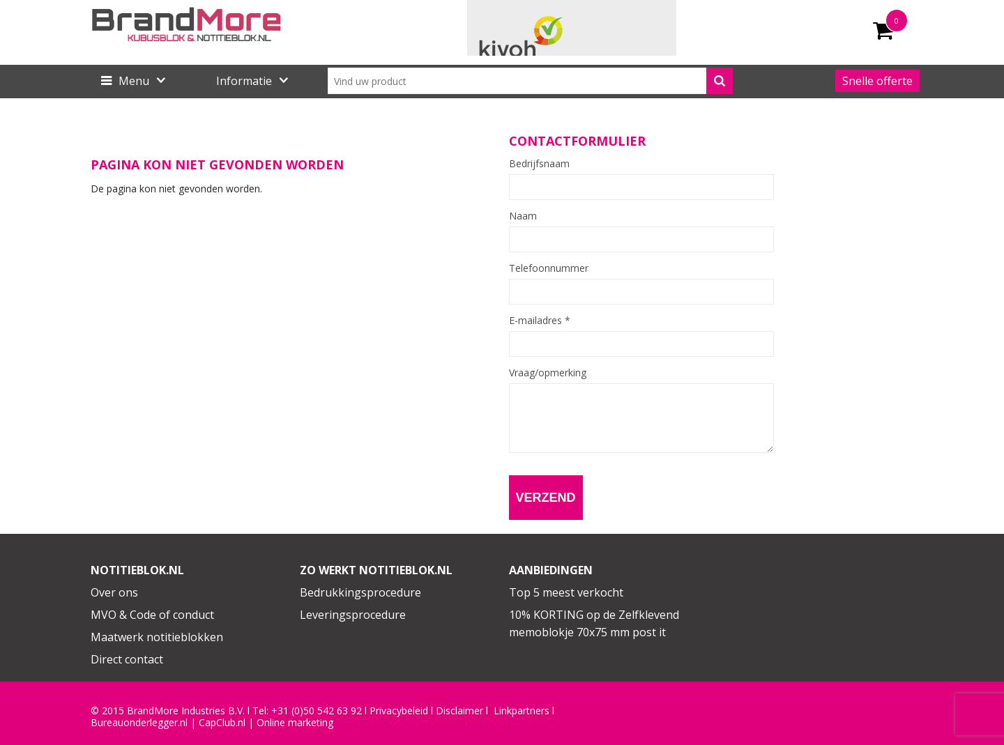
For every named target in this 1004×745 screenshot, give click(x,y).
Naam (523, 216)
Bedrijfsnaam (539, 164)
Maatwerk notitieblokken (157, 637)
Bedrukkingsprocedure (360, 592)
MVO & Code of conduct (152, 614)
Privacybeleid (399, 710)
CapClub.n (221, 722)
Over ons (114, 592)
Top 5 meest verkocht (566, 592)
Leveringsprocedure (353, 614)
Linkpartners (521, 710)
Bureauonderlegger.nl (139, 722)
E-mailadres (539, 320)
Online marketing (295, 722)
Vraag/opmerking (547, 373)
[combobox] (530, 81)
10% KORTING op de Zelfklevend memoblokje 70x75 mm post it (594, 623)
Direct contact (127, 659)
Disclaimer (459, 710)
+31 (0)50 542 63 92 (316, 710)
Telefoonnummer (548, 268)
